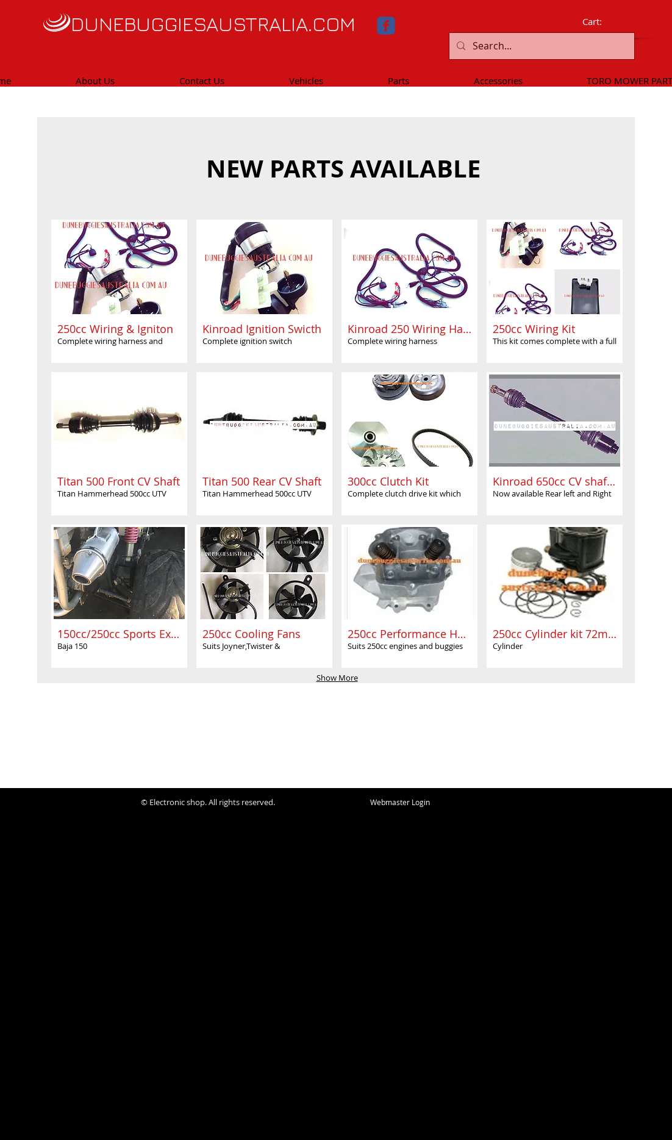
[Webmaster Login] (400, 803)
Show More (337, 677)
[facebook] (386, 25)
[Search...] (541, 46)
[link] (600, 21)
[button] (119, 291)
